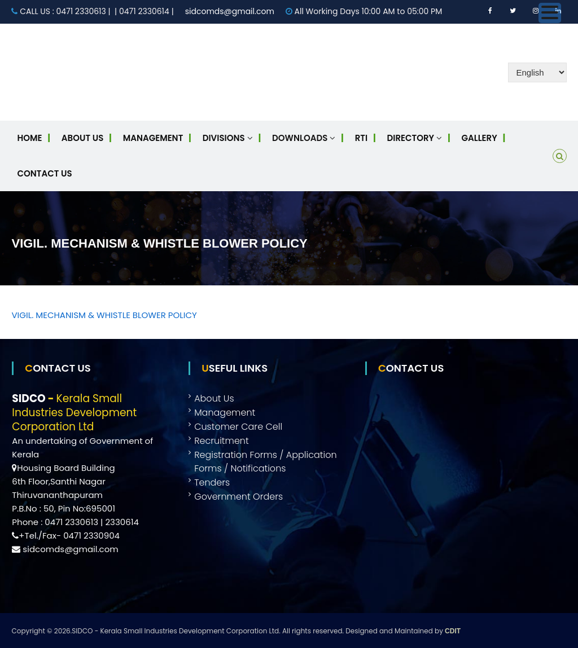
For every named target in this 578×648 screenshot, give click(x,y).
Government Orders (238, 496)
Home (29, 138)
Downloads (299, 138)
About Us (82, 138)
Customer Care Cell (238, 426)
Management (153, 138)
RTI (361, 138)
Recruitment (221, 440)
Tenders (212, 482)
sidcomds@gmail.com (229, 11)
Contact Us (44, 173)
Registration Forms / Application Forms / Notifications (265, 461)
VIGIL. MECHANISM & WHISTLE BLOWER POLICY (103, 315)
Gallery (479, 138)
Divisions (224, 138)
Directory (411, 138)
